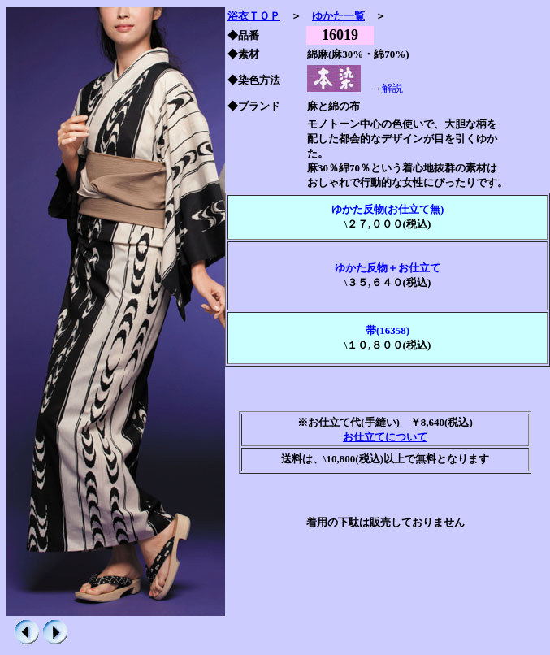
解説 (392, 88)
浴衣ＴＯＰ (253, 16)
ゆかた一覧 (338, 16)
